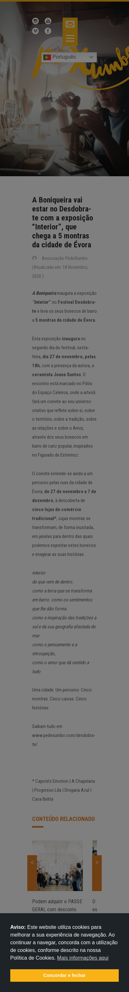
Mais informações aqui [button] (82, 958)
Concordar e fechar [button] (64, 975)
